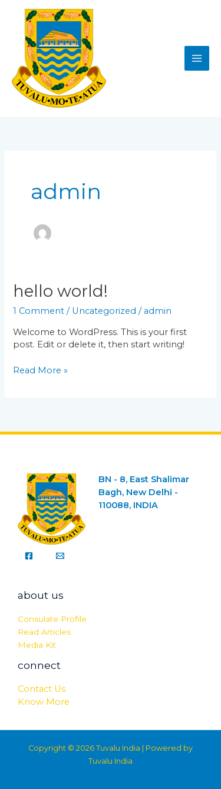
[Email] (60, 556)
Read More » (40, 370)
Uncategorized (104, 311)
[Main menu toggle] (196, 58)
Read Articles (44, 631)
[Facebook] (29, 556)
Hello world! (60, 291)
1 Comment (38, 311)
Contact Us (41, 689)
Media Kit (37, 644)
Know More (44, 702)
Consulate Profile (52, 619)
